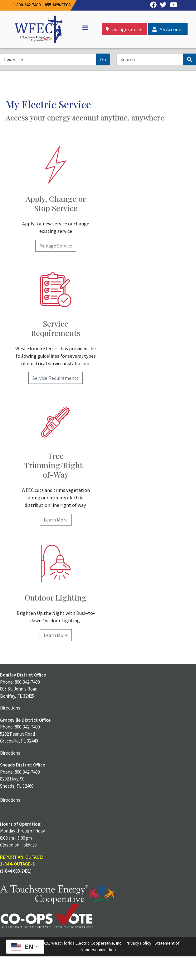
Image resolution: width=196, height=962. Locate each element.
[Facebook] (152, 5)
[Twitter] (162, 5)
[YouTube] (171, 5)
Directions (10, 708)
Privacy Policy (138, 943)
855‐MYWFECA (58, 4)
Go (103, 59)
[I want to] (48, 59)
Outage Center (124, 29)
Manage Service (55, 246)
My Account (168, 29)
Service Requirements (55, 378)
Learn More (56, 519)
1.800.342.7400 (27, 4)
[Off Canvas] (82, 28)
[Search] (149, 59)
